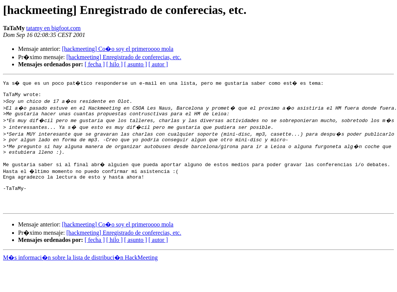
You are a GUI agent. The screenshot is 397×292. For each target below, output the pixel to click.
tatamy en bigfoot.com (53, 28)
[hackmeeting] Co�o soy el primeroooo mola (117, 49)
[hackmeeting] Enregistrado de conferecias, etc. (123, 57)
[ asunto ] (135, 64)
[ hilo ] (114, 64)
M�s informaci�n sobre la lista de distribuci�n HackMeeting (80, 271)
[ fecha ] (94, 64)
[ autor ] (158, 64)
